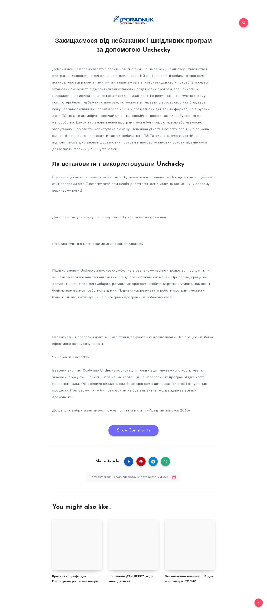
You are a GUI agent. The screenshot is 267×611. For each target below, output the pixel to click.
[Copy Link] (133, 477)
